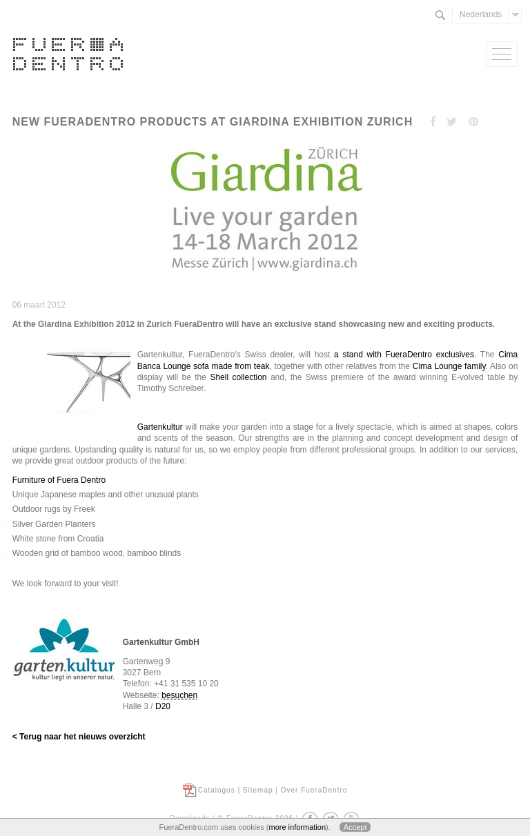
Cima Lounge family (449, 366)
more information (297, 827)
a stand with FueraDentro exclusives (404, 354)
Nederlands (481, 14)
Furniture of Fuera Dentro (59, 480)
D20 (162, 706)
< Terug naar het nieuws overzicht (79, 737)
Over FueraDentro (314, 790)
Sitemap (258, 790)
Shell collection (238, 377)
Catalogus (216, 790)
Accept (355, 827)
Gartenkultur (160, 427)
